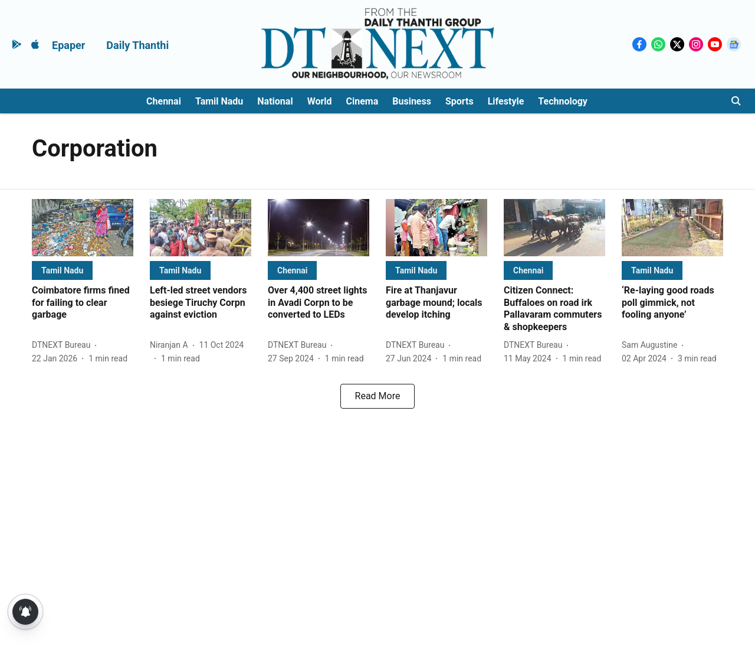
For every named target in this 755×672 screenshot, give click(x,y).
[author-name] (63, 345)
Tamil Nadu (219, 101)
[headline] (82, 303)
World (319, 101)
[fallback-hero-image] (82, 227)
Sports (459, 101)
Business (411, 101)
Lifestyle (506, 101)
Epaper (68, 45)
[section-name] (62, 270)
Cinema (362, 101)
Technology (562, 101)
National (275, 101)
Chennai (163, 101)
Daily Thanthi (137, 45)
